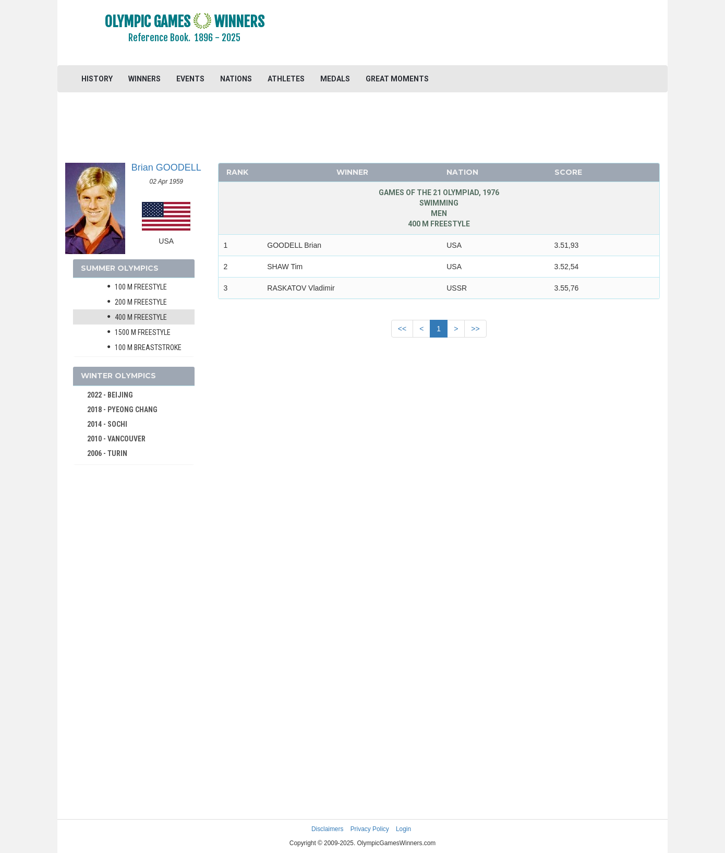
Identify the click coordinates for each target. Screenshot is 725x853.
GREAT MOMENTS (397, 79)
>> (475, 329)
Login (403, 829)
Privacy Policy (370, 829)
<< (402, 329)
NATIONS (236, 79)
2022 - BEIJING (110, 395)
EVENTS (190, 79)
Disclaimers (327, 829)
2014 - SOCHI (107, 424)
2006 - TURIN (107, 453)
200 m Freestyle (141, 302)
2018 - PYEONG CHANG (122, 409)
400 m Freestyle (141, 317)
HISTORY (97, 79)
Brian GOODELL (166, 167)
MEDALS (335, 79)
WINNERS (144, 79)
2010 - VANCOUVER (116, 439)
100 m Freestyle (141, 287)
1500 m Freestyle (143, 332)
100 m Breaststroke (148, 347)
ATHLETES (286, 79)
